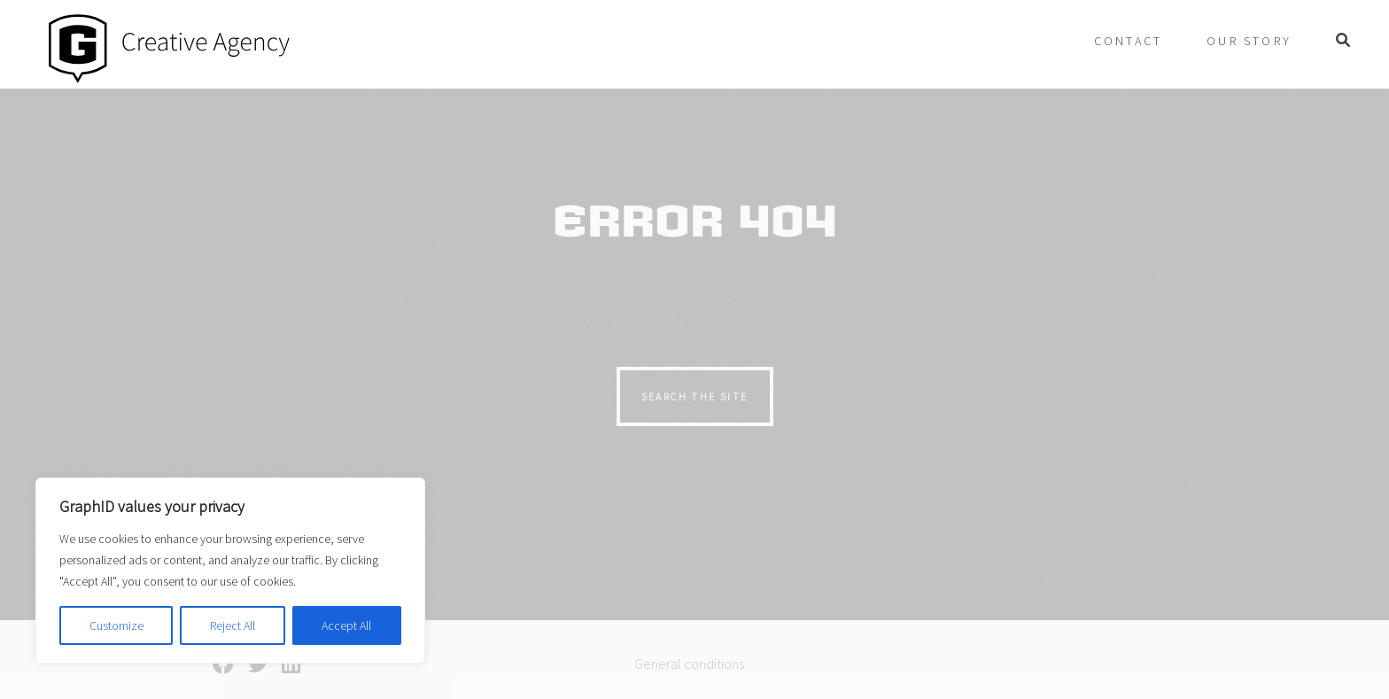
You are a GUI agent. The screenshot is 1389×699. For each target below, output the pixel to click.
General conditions (689, 663)
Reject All (232, 625)
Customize (116, 625)
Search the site (695, 396)
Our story (1249, 41)
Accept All (346, 625)
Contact (1128, 41)
